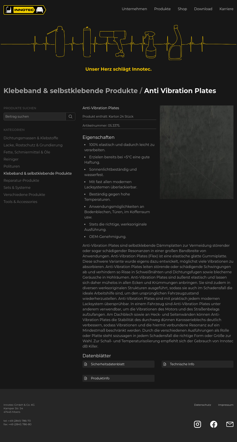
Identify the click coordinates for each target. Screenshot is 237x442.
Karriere (226, 9)
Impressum (225, 404)
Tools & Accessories (20, 202)
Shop (182, 9)
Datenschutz (202, 404)
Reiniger (11, 159)
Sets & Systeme (17, 188)
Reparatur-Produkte (21, 180)
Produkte (162, 9)
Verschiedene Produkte (24, 195)
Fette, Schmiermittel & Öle (27, 152)
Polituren (12, 166)
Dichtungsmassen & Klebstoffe (31, 138)
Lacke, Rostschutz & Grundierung (33, 145)
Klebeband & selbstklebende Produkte (71, 91)
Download (203, 9)
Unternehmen (134, 9)
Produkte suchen (20, 108)
